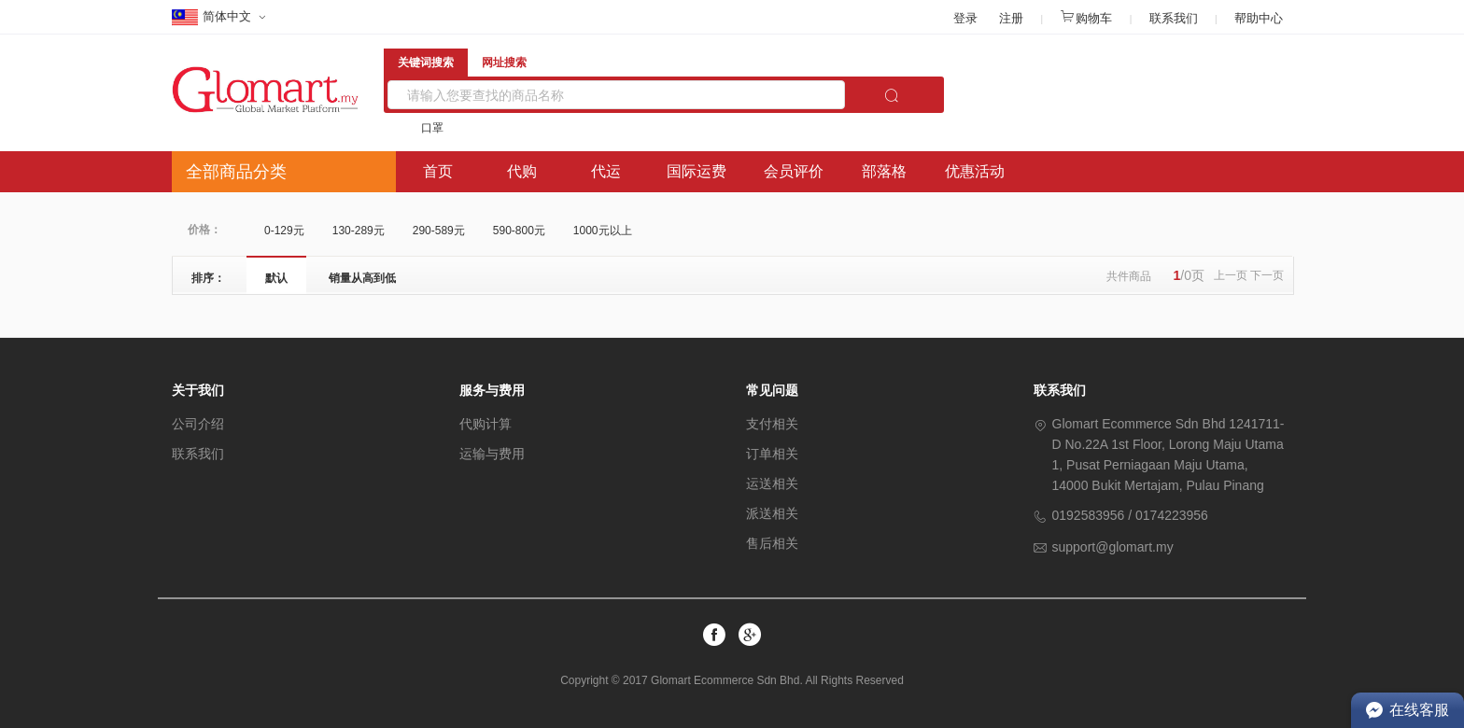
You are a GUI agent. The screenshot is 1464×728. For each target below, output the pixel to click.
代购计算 (485, 423)
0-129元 (284, 230)
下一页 (1267, 275)
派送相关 (772, 513)
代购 (522, 171)
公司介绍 (198, 423)
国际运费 (696, 171)
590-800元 (519, 230)
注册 (1011, 18)
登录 (965, 18)
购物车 (1086, 18)
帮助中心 (1258, 18)
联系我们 (1173, 18)
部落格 (884, 171)
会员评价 (794, 171)
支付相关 (772, 423)
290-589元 (439, 230)
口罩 (432, 127)
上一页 (1230, 275)
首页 (438, 171)
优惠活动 (975, 171)
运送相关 (772, 483)
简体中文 (213, 17)
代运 (606, 171)
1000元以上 (602, 230)
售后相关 (772, 543)
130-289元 (358, 230)
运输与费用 (492, 453)
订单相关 (772, 453)
